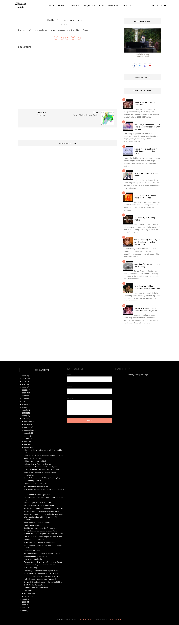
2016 (24, 404)
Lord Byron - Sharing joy (33, 559)
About (127, 6)
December (28, 421)
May (25, 442)
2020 (24, 393)
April (26, 444)
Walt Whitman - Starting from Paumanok (40, 579)
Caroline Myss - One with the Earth (37, 503)
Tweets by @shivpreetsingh (137, 375)
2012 (24, 416)
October (27, 427)
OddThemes (116, 620)
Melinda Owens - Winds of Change (37, 464)
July (25, 436)
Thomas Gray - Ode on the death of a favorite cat (43, 562)
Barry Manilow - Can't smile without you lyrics (42, 553)
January (27, 596)
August (27, 433)
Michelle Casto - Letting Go (34, 540)
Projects (89, 6)
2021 (24, 390)
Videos (75, 6)
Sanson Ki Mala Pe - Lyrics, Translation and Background (145, 309)
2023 (24, 384)
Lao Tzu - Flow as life (32, 551)
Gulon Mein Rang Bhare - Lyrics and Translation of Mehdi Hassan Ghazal (147, 241)
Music (62, 6)
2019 (24, 396)
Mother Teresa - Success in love (36, 588)
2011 (23, 419)
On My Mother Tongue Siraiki (35, 585)
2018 (24, 399)
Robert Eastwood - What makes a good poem (41, 511)
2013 (24, 413)
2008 (24, 605)
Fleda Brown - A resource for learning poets (41, 467)
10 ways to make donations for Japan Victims (41, 531)
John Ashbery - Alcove (32, 481)
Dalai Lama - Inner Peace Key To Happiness (40, 528)
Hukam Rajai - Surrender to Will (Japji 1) (39, 542)
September (28, 430)
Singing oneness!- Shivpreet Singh (142, 54)
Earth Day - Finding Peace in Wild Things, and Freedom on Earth (146, 151)
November (28, 424)
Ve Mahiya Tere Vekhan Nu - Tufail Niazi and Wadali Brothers (147, 287)
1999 (24, 611)
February (27, 593)
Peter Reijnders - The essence (35, 556)
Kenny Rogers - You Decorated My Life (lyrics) (41, 570)
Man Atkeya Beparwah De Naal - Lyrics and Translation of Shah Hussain (147, 126)
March (26, 447)
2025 (24, 379)
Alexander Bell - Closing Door (35, 458)
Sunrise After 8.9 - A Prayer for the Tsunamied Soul (43, 534)
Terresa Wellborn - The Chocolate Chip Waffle (41, 470)
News (102, 5)
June (26, 439)
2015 (24, 407)
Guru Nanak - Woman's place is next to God (41, 573)
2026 (24, 376)
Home (51, 5)
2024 (24, 381)
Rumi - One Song (30, 568)
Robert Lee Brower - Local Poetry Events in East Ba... (44, 508)
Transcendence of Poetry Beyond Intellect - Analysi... (44, 455)
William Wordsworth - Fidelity (35, 461)
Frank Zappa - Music (32, 525)
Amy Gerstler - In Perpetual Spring (37, 486)
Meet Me (113, 6)
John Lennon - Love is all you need (37, 495)
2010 (24, 599)
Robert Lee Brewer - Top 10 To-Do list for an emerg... (43, 514)
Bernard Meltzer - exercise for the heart (39, 506)
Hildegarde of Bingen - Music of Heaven (39, 565)
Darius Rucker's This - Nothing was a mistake (42, 576)
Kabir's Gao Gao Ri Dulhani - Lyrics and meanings (145, 196)
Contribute (28, 591)
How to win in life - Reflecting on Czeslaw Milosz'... (43, 537)
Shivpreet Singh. (86, 620)
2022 (24, 387)
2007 (24, 608)
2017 (24, 402)
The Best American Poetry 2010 (36, 484)
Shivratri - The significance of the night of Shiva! (43, 582)
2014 (24, 410)
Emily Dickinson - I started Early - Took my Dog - (42, 478)
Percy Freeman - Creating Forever (37, 522)
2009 (24, 602)
